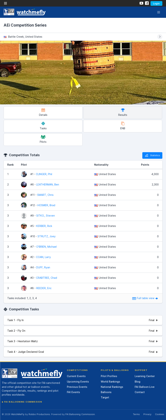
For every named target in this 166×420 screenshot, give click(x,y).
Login (156, 3)
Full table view (145, 298)
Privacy (147, 414)
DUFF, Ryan (43, 267)
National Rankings (112, 386)
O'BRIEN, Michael (46, 246)
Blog (137, 381)
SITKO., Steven (45, 215)
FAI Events (73, 392)
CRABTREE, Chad (46, 277)
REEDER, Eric (44, 288)
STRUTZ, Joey (47, 236)
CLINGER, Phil (44, 174)
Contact (140, 392)
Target (105, 397)
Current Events (76, 376)
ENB (122, 126)
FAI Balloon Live (145, 386)
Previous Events (77, 386)
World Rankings (110, 381)
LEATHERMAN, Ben (47, 184)
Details (43, 112)
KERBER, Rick (44, 225)
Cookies (159, 414)
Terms (136, 414)
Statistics (152, 155)
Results (122, 112)
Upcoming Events (78, 381)
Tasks (43, 126)
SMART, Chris (45, 194)
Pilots (43, 139)
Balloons (106, 392)
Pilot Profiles (109, 376)
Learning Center (145, 376)
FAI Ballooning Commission (23, 402)
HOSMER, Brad (46, 205)
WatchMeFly (17, 414)
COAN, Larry (43, 257)
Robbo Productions (39, 414)
